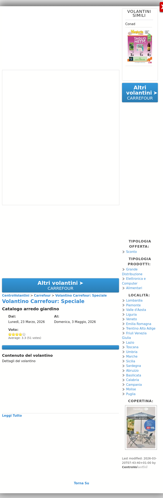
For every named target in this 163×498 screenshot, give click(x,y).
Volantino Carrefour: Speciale (43, 301)
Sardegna (133, 366)
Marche (132, 356)
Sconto (131, 252)
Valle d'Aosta (136, 310)
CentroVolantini (134, 467)
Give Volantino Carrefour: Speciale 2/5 (13, 334)
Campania (134, 385)
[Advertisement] (59, 37)
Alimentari (134, 288)
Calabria (132, 380)
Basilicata (133, 375)
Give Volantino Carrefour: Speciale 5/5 (24, 334)
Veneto (131, 319)
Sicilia (130, 361)
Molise (131, 389)
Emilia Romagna (138, 324)
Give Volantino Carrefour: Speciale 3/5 (17, 334)
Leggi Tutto (12, 416)
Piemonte (133, 305)
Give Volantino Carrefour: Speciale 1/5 (10, 334)
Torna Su (81, 483)
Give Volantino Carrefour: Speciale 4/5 (20, 334)
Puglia (130, 394)
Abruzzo (132, 371)
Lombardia (134, 300)
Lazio (130, 343)
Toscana (132, 347)
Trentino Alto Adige (141, 328)
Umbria (132, 352)
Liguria (131, 315)
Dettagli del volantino (19, 361)
